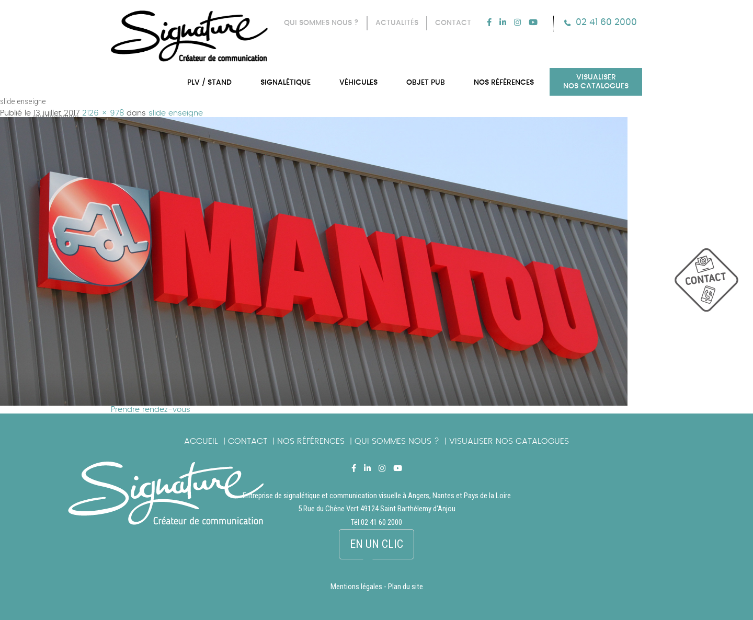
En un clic (376, 543)
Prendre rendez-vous (150, 410)
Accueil (201, 441)
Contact (247, 441)
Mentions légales (356, 586)
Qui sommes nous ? (397, 441)
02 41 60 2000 (606, 22)
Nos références (311, 441)
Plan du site (405, 586)
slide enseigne (176, 113)
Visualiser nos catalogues (509, 441)
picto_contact (714, 285)
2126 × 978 (103, 113)
